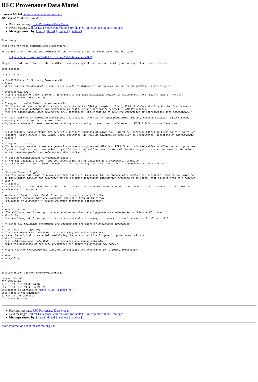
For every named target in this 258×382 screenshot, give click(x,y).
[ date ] (40, 31)
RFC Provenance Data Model (51, 24)
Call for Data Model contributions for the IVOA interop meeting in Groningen (76, 27)
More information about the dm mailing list (28, 378)
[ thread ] (51, 31)
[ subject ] (63, 31)
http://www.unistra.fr (56, 340)
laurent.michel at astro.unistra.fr (42, 14)
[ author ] (76, 31)
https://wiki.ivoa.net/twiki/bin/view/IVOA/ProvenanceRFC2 (50, 61)
